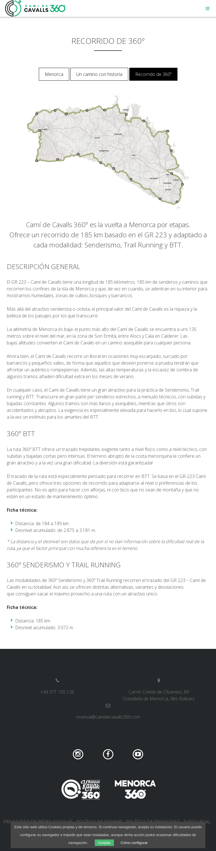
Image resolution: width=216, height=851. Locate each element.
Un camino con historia (99, 74)
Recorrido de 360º (153, 74)
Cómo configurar (134, 843)
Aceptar (104, 843)
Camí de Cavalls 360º (35, 8)
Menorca (54, 74)
